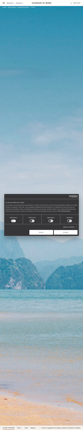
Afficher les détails (68, 227)
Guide (26, 428)
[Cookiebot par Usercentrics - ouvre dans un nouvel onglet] (70, 196)
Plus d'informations (64, 211)
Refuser (41, 232)
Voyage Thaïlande (8, 428)
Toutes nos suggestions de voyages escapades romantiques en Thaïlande (59, 428)
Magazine (33, 428)
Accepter (65, 232)
